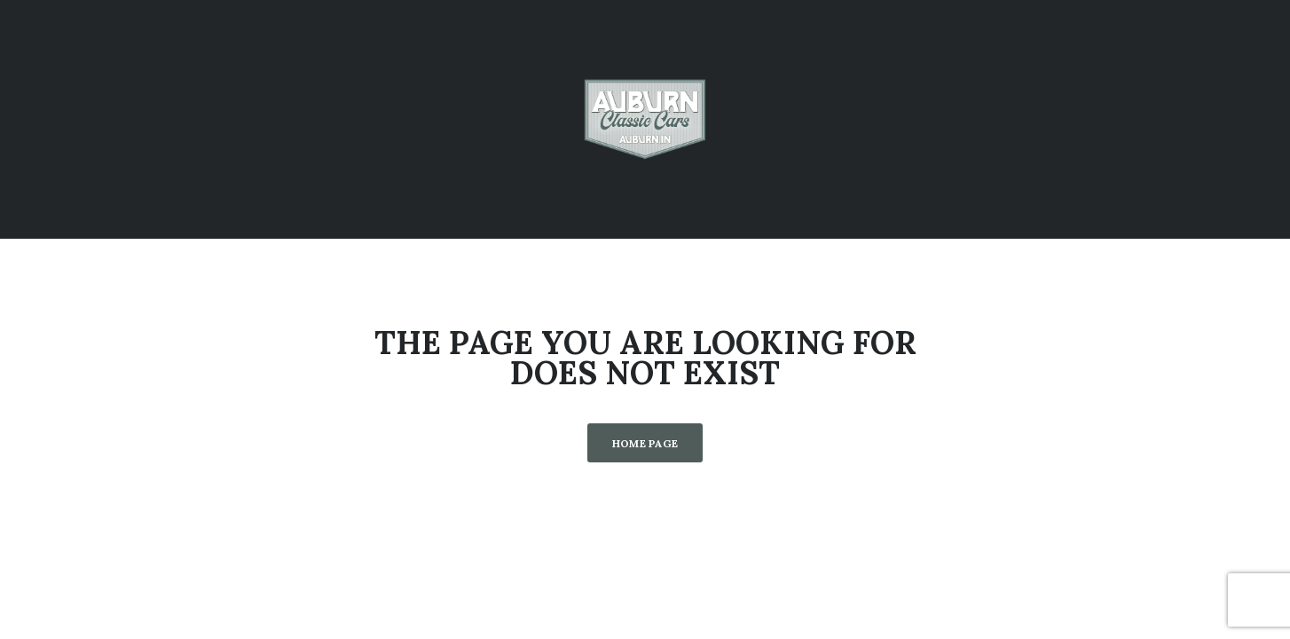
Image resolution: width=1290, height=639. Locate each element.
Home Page (645, 443)
